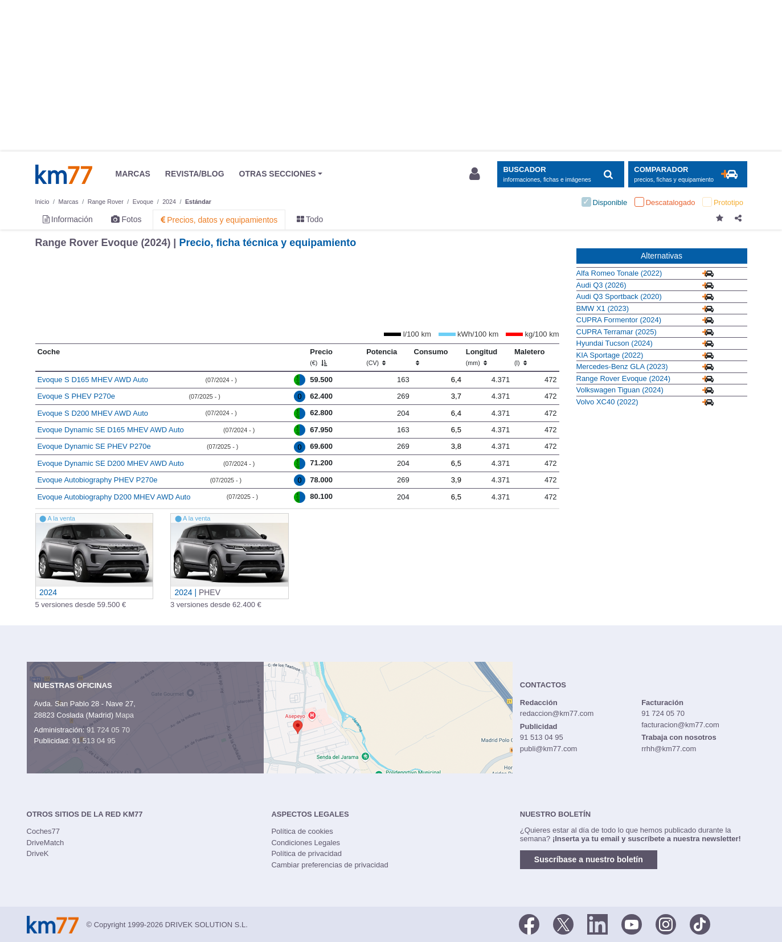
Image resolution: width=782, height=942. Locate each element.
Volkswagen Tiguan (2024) (620, 390)
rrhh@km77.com (668, 748)
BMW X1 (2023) (602, 308)
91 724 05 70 (108, 730)
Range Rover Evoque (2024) (623, 378)
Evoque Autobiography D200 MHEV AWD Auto (113, 497)
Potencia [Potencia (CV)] (381, 357)
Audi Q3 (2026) (601, 285)
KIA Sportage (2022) (610, 355)
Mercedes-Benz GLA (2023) (622, 366)
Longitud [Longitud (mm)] (482, 357)
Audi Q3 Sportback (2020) (619, 296)
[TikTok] (700, 924)
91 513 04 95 (94, 740)
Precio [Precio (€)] (321, 357)
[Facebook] (529, 924)
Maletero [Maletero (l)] (529, 357)
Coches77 (43, 831)
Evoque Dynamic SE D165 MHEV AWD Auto (110, 429)
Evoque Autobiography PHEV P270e (97, 480)
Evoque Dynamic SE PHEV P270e (93, 446)
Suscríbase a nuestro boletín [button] (588, 859)
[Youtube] (631, 924)
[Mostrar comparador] (687, 174)
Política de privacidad (306, 853)
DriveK (38, 853)
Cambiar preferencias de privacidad (329, 865)
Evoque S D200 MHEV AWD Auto (92, 413)
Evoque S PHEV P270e (76, 396)
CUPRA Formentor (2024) (619, 320)
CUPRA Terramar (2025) (616, 331)
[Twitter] (563, 924)
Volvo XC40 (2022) (607, 402)
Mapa (125, 715)
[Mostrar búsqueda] (560, 174)
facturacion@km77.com (680, 724)
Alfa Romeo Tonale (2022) (619, 273)
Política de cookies (302, 831)
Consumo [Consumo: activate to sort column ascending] (431, 357)
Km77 (64, 174)
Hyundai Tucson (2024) (614, 343)
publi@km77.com (549, 748)
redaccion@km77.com (557, 713)
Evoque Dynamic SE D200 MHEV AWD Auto (110, 463)
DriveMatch (45, 842)
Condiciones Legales (305, 842)
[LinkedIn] (597, 924)
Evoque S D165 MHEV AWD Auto (92, 379)
